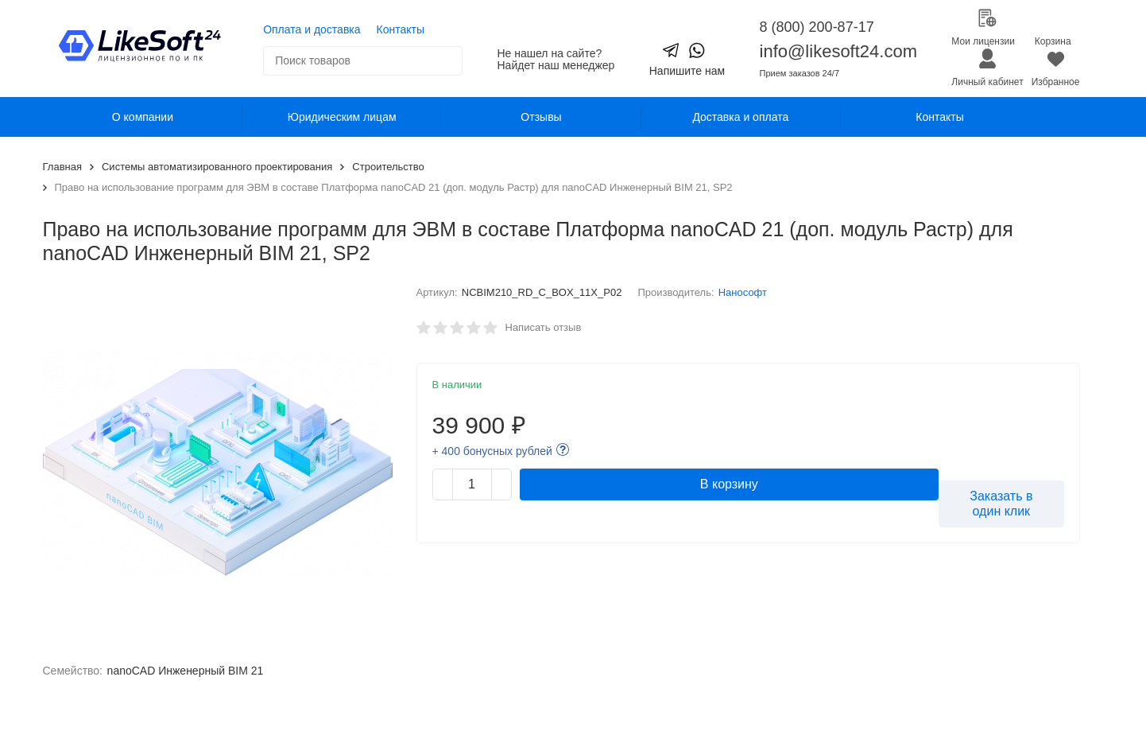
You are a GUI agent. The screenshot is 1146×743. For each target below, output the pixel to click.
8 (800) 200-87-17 (817, 27)
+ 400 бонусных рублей (492, 451)
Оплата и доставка (311, 29)
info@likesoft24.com (838, 51)
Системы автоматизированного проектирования (217, 167)
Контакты (400, 29)
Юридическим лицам (342, 117)
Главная (62, 167)
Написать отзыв (543, 327)
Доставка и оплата (740, 117)
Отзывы (541, 117)
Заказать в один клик (1001, 503)
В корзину (729, 484)
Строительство (388, 167)
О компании (142, 117)
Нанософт (742, 292)
